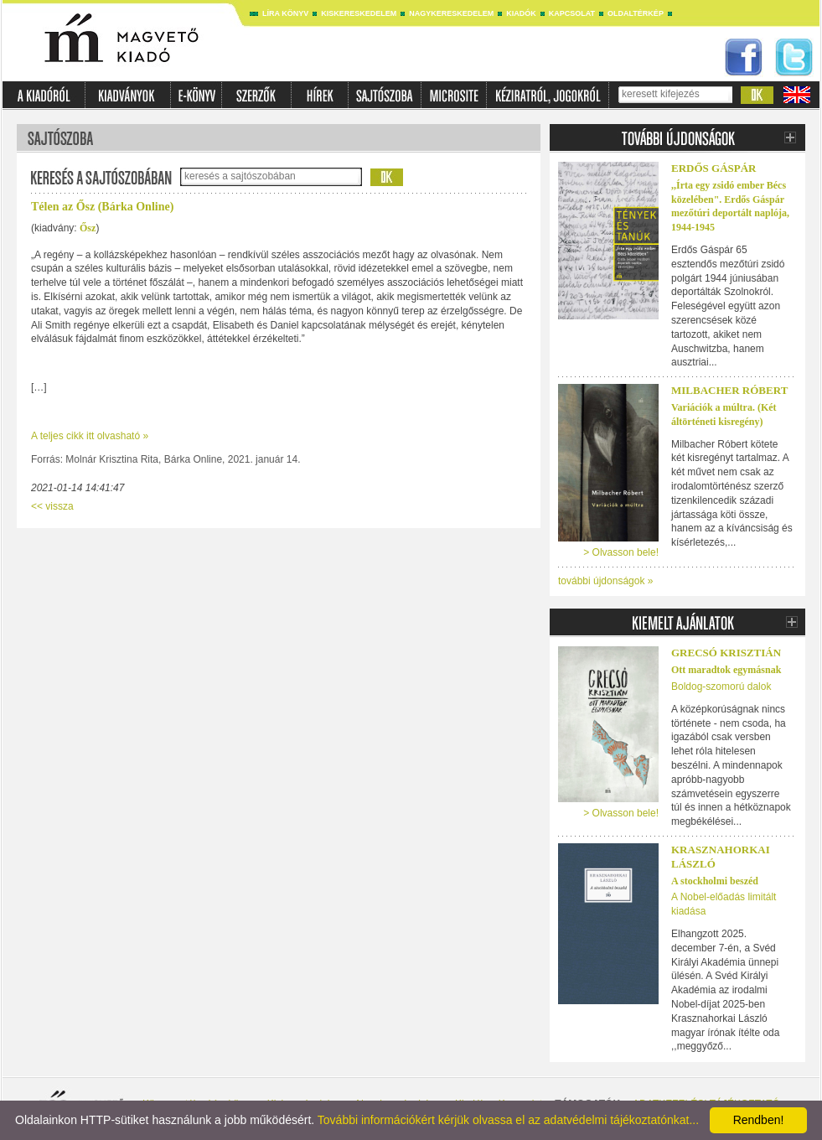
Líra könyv (285, 13)
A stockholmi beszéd (714, 881)
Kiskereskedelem (358, 13)
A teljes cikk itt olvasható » (89, 436)
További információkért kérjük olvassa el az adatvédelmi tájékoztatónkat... (508, 1120)
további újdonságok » (605, 581)
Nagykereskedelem (451, 13)
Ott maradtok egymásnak (726, 670)
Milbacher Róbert (729, 390)
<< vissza (52, 506)
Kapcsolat (572, 13)
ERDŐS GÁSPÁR (714, 168)
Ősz (88, 228)
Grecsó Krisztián (726, 652)
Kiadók (521, 13)
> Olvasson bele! (621, 552)
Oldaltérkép (635, 13)
